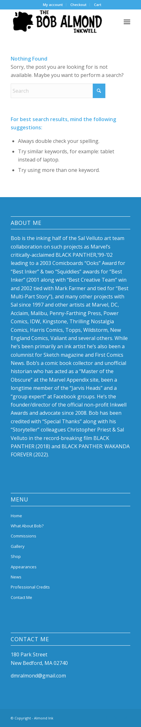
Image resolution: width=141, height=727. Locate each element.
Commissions (23, 536)
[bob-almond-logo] (59, 21)
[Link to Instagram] (125, 717)
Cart (97, 4)
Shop (16, 556)
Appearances (24, 567)
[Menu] (127, 21)
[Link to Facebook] (106, 717)
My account (53, 4)
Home (16, 516)
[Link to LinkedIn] (116, 717)
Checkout (78, 4)
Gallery (18, 546)
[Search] (58, 91)
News (16, 577)
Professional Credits (30, 587)
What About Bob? (27, 526)
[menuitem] (53, 4)
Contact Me (21, 597)
